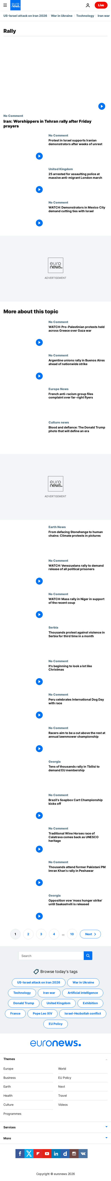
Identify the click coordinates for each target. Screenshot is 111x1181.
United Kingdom (61, 169)
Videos (63, 1104)
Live (101, 5)
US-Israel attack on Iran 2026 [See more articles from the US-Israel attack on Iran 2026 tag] (38, 982)
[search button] (88, 955)
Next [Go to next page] (88, 934)
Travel (62, 1095)
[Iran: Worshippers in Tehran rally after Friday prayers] (55, 123)
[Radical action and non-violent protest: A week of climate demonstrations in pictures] (78, 542)
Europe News (58, 389)
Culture (8, 1104)
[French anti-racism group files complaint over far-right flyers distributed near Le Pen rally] (78, 403)
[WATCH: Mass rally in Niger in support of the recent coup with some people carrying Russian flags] (78, 608)
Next (61, 1086)
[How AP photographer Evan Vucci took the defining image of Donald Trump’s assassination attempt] (78, 437)
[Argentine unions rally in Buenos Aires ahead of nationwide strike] (78, 370)
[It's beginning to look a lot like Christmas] (78, 675)
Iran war (104, 15)
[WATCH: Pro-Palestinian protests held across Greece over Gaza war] (78, 336)
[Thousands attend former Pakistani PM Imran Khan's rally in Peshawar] (78, 876)
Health (7, 1095)
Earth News (57, 527)
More (7, 1138)
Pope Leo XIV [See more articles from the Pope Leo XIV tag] (42, 1013)
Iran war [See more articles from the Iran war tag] (49, 992)
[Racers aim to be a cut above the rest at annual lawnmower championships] (78, 742)
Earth (7, 1086)
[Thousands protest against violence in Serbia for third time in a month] (78, 642)
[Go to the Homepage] (15, 5)
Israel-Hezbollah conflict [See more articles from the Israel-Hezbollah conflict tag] (83, 1013)
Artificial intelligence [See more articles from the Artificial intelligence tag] (83, 992)
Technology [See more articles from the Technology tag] (22, 992)
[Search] (55, 955)
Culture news (59, 422)
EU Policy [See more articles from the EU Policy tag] (55, 1024)
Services (9, 1127)
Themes (9, 1059)
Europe (8, 1068)
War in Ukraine (62, 15)
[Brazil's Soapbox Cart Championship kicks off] (78, 810)
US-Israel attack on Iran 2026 (25, 15)
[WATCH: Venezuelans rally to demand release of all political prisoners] (78, 575)
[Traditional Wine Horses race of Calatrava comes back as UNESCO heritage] (78, 843)
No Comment (13, 115)
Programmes (12, 1113)
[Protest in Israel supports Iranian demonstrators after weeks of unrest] (78, 150)
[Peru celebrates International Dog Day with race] (78, 709)
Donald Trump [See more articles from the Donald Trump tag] (23, 1003)
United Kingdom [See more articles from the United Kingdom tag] (58, 1003)
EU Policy (64, 1077)
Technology (85, 15)
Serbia (53, 627)
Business (9, 1077)
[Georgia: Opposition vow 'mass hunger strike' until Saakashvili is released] (78, 910)
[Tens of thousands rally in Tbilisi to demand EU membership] (78, 776)
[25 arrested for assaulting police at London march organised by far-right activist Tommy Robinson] (78, 183)
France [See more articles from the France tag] (15, 1013)
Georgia (55, 761)
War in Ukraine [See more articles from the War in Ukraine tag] (83, 982)
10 (72, 934)
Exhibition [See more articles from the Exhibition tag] (90, 1003)
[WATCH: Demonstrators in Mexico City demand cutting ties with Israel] (78, 217)
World (62, 1068)
